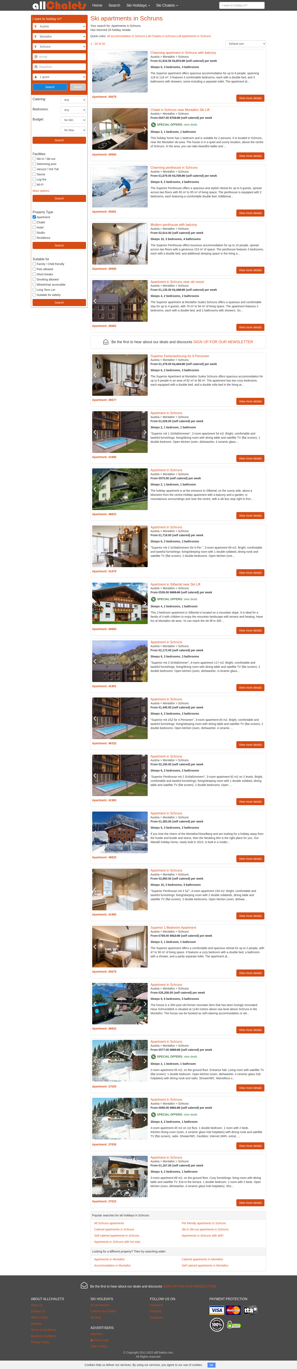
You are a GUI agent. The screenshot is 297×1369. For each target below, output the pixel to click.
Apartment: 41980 (104, 457)
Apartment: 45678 (104, 971)
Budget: (38, 119)
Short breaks (43, 274)
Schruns (183, 56)
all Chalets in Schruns (162, 36)
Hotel (38, 227)
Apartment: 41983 (104, 800)
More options (41, 190)
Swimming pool (44, 164)
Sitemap (36, 1323)
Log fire (39, 179)
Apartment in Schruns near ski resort (177, 282)
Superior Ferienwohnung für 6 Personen (180, 356)
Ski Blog (96, 1317)
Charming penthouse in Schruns (174, 167)
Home (97, 5)
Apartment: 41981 (104, 686)
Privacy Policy (40, 1342)
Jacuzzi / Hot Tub (46, 169)
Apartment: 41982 (104, 914)
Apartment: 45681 (104, 211)
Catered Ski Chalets (103, 1311)
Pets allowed (43, 269)
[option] (120, 72)
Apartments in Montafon (109, 1259)
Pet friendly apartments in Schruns (204, 1223)
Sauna (39, 174)
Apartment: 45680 (104, 268)
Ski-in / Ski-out (44, 158)
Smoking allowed (46, 279)
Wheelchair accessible (49, 284)
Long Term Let (44, 289)
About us (36, 1305)
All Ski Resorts (100, 1305)
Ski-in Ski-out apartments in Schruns (205, 1229)
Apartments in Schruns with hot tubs (117, 1241)
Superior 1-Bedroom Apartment (173, 927)
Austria (155, 56)
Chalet (39, 222)
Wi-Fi (38, 184)
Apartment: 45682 (104, 326)
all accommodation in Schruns (126, 36)
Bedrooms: (40, 109)
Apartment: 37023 (104, 1201)
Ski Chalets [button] (167, 5)
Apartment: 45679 (104, 96)
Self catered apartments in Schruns (116, 1235)
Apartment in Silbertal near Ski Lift (175, 584)
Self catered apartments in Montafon (205, 1265)
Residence (41, 237)
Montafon (169, 56)
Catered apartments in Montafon (202, 1259)
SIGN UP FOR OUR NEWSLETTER (223, 342)
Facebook (156, 1305)
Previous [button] (96, 72)
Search (114, 5)
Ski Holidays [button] (138, 5)
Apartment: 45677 (104, 400)
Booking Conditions (43, 1336)
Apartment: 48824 (104, 1028)
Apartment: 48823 (104, 514)
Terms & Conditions (43, 1329)
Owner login (100, 1340)
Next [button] (143, 72)
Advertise (97, 1334)
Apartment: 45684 (104, 154)
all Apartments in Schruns (194, 36)
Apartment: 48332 (104, 743)
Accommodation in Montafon (112, 1265)
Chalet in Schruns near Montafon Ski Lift (180, 110)
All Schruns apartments (109, 1223)
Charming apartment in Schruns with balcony (183, 52)
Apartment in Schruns (166, 413)
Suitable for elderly (47, 295)
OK (211, 1365)
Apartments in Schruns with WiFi (202, 1235)
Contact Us (38, 1311)
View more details (250, 98)
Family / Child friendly (48, 264)
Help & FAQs (39, 1317)
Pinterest (155, 1311)
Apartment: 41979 (104, 571)
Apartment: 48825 (104, 857)
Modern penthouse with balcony (174, 224)
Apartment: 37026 (104, 1144)
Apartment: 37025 (104, 1086)
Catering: (39, 99)
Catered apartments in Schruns (114, 1229)
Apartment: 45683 (104, 629)
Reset (78, 87)
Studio (39, 232)
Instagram (156, 1317)
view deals (190, 124)
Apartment (41, 217)
